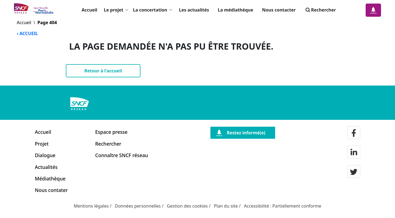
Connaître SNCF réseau (121, 155)
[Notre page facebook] (353, 133)
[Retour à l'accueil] (103, 70)
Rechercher (108, 143)
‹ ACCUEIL (27, 33)
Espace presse (111, 132)
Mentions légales (91, 206)
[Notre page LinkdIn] (354, 153)
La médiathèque (235, 10)
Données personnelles (138, 206)
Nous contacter (279, 10)
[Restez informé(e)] (243, 132)
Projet (42, 143)
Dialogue (45, 155)
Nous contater (51, 190)
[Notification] (373, 10)
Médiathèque (50, 178)
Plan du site (226, 206)
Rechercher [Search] (320, 10)
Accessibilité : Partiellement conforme (282, 206)
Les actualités (194, 10)
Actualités (46, 167)
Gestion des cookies (187, 206)
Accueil (89, 10)
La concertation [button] (152, 10)
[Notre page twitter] (353, 172)
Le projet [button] (116, 10)
